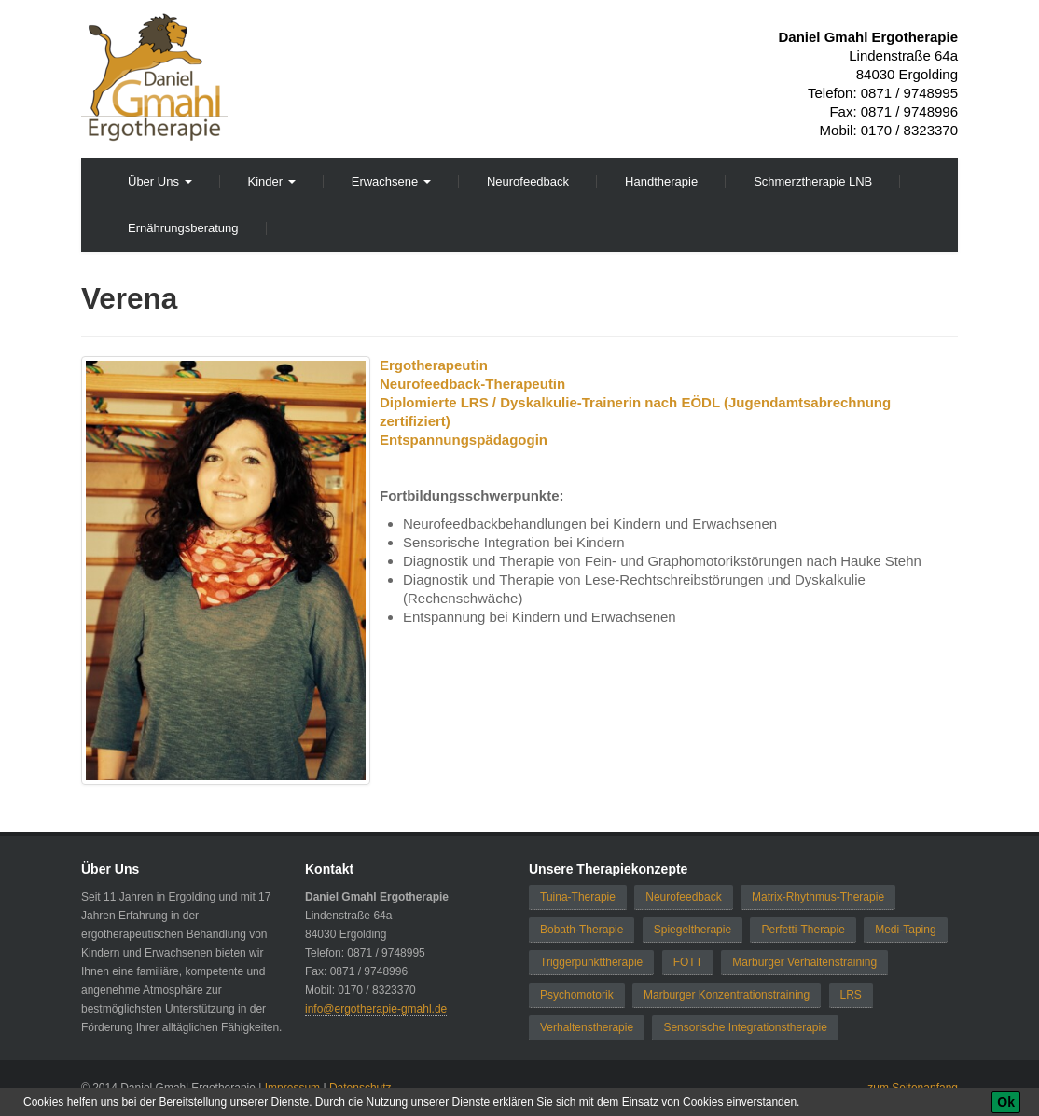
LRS (851, 994)
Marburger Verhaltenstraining (804, 962)
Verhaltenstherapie (586, 1027)
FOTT (687, 962)
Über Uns (160, 181)
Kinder (272, 181)
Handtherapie (661, 181)
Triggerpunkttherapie (591, 962)
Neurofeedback (528, 181)
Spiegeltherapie (692, 929)
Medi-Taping (905, 929)
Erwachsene (391, 181)
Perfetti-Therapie (802, 929)
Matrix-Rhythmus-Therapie (818, 896)
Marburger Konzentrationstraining (727, 994)
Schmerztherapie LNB (813, 181)
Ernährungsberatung (183, 228)
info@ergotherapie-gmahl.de (376, 1008)
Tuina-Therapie (578, 896)
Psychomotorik (577, 994)
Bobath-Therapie (581, 929)
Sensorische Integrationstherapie (744, 1027)
